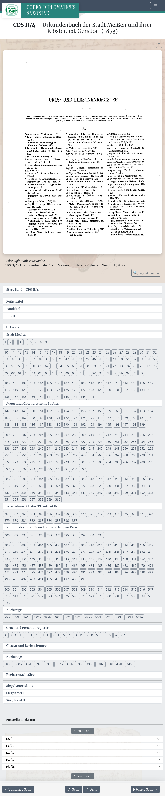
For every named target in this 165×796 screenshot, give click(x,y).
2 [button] (10, 342)
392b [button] (28, 664)
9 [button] (46, 342)
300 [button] (7, 479)
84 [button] (40, 373)
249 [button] (116, 448)
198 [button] (133, 424)
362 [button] (15, 514)
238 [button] (23, 448)
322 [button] (40, 486)
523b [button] (108, 617)
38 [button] (40, 359)
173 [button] (74, 418)
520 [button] (23, 596)
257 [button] (32, 455)
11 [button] (13, 352)
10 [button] (6, 352)
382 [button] (32, 520)
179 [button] (125, 418)
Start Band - (22, 289)
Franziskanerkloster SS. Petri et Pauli (33, 506)
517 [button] (150, 589)
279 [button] (66, 462)
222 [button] (40, 442)
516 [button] (142, 589)
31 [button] (148, 352)
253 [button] (150, 448)
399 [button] (99, 535)
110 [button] (91, 383)
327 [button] (83, 486)
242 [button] (57, 448)
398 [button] (91, 535)
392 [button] (40, 535)
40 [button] (53, 359)
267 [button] (116, 455)
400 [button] (7, 545)
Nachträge (14, 610)
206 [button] (57, 435)
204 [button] (40, 435)
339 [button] (32, 493)
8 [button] (41, 342)
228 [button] (91, 442)
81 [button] (19, 373)
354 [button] (7, 499)
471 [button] (150, 565)
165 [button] (7, 418)
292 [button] (23, 469)
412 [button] (108, 545)
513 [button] (116, 589)
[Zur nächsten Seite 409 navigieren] (145, 789)
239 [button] (32, 448)
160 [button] (116, 411)
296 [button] (57, 469)
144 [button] (74, 397)
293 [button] (32, 469)
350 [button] (125, 493)
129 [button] (99, 390)
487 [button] (133, 572)
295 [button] (49, 469)
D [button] (21, 635)
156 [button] (83, 411)
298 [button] (74, 469)
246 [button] (91, 448)
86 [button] (53, 373)
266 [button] (108, 455)
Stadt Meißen (16, 334)
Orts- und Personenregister (27, 628)
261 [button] (66, 455)
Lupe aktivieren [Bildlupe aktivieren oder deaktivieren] (146, 272)
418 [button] (7, 552)
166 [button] (15, 418)
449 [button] (116, 559)
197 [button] (125, 424)
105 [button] (49, 383)
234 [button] (142, 442)
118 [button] (7, 390)
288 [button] (142, 462)
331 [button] (116, 486)
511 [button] (99, 589)
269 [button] (133, 455)
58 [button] (19, 366)
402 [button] (23, 545)
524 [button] (57, 596)
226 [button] (74, 442)
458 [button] (40, 565)
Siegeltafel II (15, 700)
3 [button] (15, 342)
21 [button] (80, 352)
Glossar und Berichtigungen (27, 645)
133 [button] (133, 390)
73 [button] (121, 366)
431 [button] (116, 552)
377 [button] (142, 514)
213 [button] (116, 435)
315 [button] (133, 479)
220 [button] (23, 442)
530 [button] (108, 596)
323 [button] (49, 486)
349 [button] (116, 493)
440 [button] (40, 559)
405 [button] (49, 545)
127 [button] (83, 390)
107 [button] (66, 383)
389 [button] (15, 535)
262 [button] (74, 455)
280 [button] (74, 462)
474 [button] (23, 572)
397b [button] (59, 664)
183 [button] (7, 424)
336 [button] (7, 493)
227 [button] (83, 442)
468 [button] (125, 565)
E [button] (27, 635)
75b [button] (7, 617)
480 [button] (74, 572)
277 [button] (49, 462)
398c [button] (79, 664)
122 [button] (40, 390)
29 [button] (134, 352)
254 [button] (7, 455)
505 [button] (49, 589)
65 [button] (67, 366)
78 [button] (155, 366)
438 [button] (23, 559)
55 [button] (155, 359)
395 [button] (66, 535)
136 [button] (7, 397)
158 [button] (99, 411)
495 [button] (49, 579)
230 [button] (108, 442)
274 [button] (23, 462)
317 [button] (150, 479)
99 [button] (141, 373)
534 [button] (142, 596)
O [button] (76, 635)
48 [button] (107, 359)
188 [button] (49, 424)
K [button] (54, 635)
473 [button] (15, 572)
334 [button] (142, 486)
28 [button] (128, 352)
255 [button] (15, 455)
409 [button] (83, 545)
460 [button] (57, 565)
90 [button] (80, 373)
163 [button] (142, 411)
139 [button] (32, 397)
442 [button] (57, 559)
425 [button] (66, 552)
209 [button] (83, 435)
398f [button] (110, 664)
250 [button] (125, 448)
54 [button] (148, 359)
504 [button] (40, 589)
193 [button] (91, 424)
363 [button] (23, 514)
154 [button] (66, 411)
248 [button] (108, 448)
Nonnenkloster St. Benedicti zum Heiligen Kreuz (42, 527)
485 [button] (116, 572)
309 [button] (83, 479)
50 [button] (121, 359)
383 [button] (40, 520)
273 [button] (15, 462)
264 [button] (91, 455)
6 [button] (31, 342)
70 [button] (100, 366)
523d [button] (129, 617)
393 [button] (49, 535)
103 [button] (32, 383)
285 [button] (116, 462)
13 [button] (26, 352)
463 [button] (83, 565)
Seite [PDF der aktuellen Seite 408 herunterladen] (74, 789)
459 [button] (49, 565)
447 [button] (99, 559)
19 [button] (67, 352)
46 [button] (94, 359)
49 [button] (114, 359)
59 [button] (26, 366)
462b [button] (78, 617)
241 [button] (49, 448)
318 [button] (7, 486)
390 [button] (23, 535)
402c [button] (68, 617)
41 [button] (60, 359)
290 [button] (7, 469)
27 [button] (121, 352)
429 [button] (99, 552)
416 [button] (142, 545)
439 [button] (32, 559)
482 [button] (91, 572)
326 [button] (74, 486)
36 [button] (26, 359)
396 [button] (74, 535)
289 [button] (150, 462)
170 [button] (49, 418)
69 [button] (94, 366)
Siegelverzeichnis (19, 686)
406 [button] (57, 545)
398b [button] (69, 664)
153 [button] (57, 411)
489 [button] (150, 572)
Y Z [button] (123, 635)
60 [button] (33, 366)
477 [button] (49, 572)
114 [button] (125, 383)
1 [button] (5, 342)
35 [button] (19, 359)
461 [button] (66, 565)
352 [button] (142, 493)
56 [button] (6, 366)
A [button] (5, 635)
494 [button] (40, 579)
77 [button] (148, 366)
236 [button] (7, 448)
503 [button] (32, 589)
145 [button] (83, 397)
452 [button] (142, 559)
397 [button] (83, 535)
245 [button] (83, 448)
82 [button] (26, 373)
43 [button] (73, 359)
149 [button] (23, 411)
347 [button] (99, 493)
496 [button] (57, 579)
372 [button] (99, 514)
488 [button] (142, 572)
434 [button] (142, 552)
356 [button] (23, 499)
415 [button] (133, 545)
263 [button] (83, 455)
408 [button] (74, 545)
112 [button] (108, 383)
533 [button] (133, 596)
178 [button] (116, 418)
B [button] (11, 635)
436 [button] (7, 559)
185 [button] (23, 424)
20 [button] (73, 352)
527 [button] (83, 596)
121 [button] (32, 390)
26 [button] (114, 352)
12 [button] (19, 352)
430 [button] (108, 552)
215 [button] (133, 435)
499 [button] (83, 579)
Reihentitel (14, 301)
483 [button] (99, 572)
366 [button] (49, 514)
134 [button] (142, 390)
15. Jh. (10, 759)
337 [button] (15, 493)
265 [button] (99, 455)
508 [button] (74, 589)
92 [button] (94, 373)
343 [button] (66, 493)
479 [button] (66, 572)
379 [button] (7, 520)
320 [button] (23, 486)
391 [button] (32, 535)
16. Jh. (10, 766)
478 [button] (57, 572)
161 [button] (125, 411)
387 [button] (74, 520)
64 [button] (60, 366)
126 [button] (74, 390)
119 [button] (15, 390)
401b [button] (119, 664)
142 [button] (57, 397)
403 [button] (32, 545)
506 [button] (57, 589)
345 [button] (83, 493)
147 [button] (7, 411)
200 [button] (7, 435)
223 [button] (49, 442)
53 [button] (141, 359)
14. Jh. (10, 752)
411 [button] (99, 545)
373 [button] (108, 514)
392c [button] (38, 664)
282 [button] (91, 462)
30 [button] (141, 352)
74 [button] (128, 366)
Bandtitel (13, 309)
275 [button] (32, 462)
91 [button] (87, 373)
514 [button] (125, 589)
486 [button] (125, 572)
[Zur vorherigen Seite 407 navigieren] (18, 789)
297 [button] (66, 469)
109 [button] (83, 383)
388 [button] (7, 535)
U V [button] (108, 635)
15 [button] (40, 352)
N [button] (70, 635)
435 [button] (150, 552)
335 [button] (150, 486)
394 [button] (57, 535)
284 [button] (108, 462)
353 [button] (150, 493)
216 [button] (142, 435)
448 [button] (108, 559)
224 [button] (57, 442)
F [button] (31, 635)
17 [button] (53, 352)
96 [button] (121, 373)
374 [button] (116, 514)
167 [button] (23, 418)
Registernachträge (20, 674)
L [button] (59, 635)
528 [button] (91, 596)
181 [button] (142, 418)
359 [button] (49, 499)
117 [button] (150, 383)
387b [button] (47, 617)
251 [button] (133, 448)
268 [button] (125, 455)
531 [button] (116, 596)
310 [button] (91, 479)
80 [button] (13, 373)
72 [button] (114, 366)
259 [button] (49, 455)
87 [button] (60, 373)
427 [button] (83, 552)
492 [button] (23, 579)
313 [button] (116, 479)
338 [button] (23, 493)
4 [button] (20, 342)
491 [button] (15, 579)
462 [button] (74, 565)
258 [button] (40, 455)
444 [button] (74, 559)
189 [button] (57, 424)
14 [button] (33, 352)
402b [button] (57, 617)
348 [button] (108, 493)
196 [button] (116, 424)
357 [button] (32, 499)
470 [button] (142, 565)
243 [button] (66, 448)
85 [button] (46, 373)
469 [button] (133, 565)
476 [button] (40, 572)
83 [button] (33, 373)
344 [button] (74, 493)
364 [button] (32, 514)
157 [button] (91, 411)
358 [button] (40, 499)
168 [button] (32, 418)
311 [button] (99, 479)
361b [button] (26, 617)
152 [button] (49, 411)
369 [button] (74, 514)
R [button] (92, 635)
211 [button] (99, 435)
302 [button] (23, 479)
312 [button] (108, 479)
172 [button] (66, 418)
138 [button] (23, 397)
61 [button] (40, 366)
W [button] (116, 635)
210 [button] (91, 435)
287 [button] (133, 462)
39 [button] (46, 359)
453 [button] (150, 559)
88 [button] (67, 373)
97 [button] (128, 373)
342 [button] (57, 493)
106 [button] (57, 383)
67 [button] (80, 366)
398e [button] (100, 664)
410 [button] (91, 545)
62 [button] (46, 366)
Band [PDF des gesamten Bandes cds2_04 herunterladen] (91, 789)
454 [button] (7, 565)
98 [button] (134, 373)
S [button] (97, 635)
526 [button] (74, 596)
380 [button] (15, 520)
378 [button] (150, 514)
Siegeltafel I (15, 693)
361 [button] (7, 514)
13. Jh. (10, 745)
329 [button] (99, 486)
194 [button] (99, 424)
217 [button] (150, 435)
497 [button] (66, 579)
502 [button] (23, 589)
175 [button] (91, 418)
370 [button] (83, 514)
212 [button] (108, 435)
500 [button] (7, 589)
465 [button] (99, 565)
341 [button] (49, 493)
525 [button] (66, 596)
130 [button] (108, 390)
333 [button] (133, 486)
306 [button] (57, 479)
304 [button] (40, 479)
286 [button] (125, 462)
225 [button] (66, 442)
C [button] (16, 635)
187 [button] (40, 424)
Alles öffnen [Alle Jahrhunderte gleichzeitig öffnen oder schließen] (83, 731)
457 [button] (32, 565)
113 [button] (116, 383)
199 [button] (142, 424)
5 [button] (25, 342)
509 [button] (83, 589)
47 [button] (100, 359)
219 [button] (15, 442)
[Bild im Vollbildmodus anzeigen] (159, 45)
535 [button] (150, 596)
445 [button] (83, 559)
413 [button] (116, 545)
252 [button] (142, 448)
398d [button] (89, 664)
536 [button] (7, 603)
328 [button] (91, 486)
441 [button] (49, 559)
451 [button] (133, 559)
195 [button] (108, 424)
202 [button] (23, 435)
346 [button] (91, 493)
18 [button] (60, 352)
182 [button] (150, 418)
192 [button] (83, 424)
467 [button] (116, 565)
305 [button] (49, 479)
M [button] (64, 635)
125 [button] (66, 390)
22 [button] (87, 352)
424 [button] (57, 552)
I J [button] (48, 635)
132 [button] (125, 390)
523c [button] (119, 617)
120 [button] (23, 390)
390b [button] (18, 664)
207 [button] (66, 435)
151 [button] (40, 411)
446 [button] (91, 559)
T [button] (102, 635)
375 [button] (125, 514)
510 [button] (91, 589)
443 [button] (66, 559)
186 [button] (32, 424)
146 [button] (91, 397)
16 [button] (46, 352)
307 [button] (66, 479)
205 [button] (49, 435)
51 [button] (128, 359)
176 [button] (99, 418)
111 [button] (99, 383)
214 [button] (125, 435)
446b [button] (130, 664)
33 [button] (6, 359)
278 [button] (57, 462)
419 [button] (15, 552)
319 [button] (15, 486)
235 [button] (150, 442)
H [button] (42, 635)
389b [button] (8, 664)
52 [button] (134, 359)
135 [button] (150, 390)
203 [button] (32, 435)
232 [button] (125, 442)
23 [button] (94, 352)
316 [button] (142, 479)
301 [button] (15, 479)
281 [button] (83, 462)
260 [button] (57, 455)
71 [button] (107, 366)
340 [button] (40, 493)
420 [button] (23, 552)
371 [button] (91, 514)
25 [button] (107, 352)
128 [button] (91, 390)
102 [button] (23, 383)
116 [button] (142, 383)
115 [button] (133, 383)
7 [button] (36, 342)
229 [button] (99, 442)
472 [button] (7, 572)
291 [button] (15, 469)
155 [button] (74, 411)
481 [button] (83, 572)
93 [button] (100, 373)
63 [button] (53, 366)
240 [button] (40, 448)
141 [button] (49, 397)
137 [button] (15, 397)
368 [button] (66, 514)
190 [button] (66, 424)
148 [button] (15, 411)
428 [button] (91, 552)
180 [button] (133, 418)
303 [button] (32, 479)
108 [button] (74, 383)
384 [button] (49, 520)
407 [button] (66, 545)
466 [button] (108, 565)
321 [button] (32, 486)
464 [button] (91, 565)
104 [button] (40, 383)
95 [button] (114, 373)
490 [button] (7, 579)
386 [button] (66, 520)
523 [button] (49, 596)
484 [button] (108, 572)
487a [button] (88, 617)
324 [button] (57, 486)
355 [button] (15, 499)
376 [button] (133, 514)
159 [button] (108, 411)
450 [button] (125, 559)
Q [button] (86, 635)
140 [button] (40, 397)
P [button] (81, 635)
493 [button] (32, 579)
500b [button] (98, 617)
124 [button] (57, 390)
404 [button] (40, 545)
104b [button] (16, 617)
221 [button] (32, 442)
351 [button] (133, 493)
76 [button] (141, 366)
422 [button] (40, 552)
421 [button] (32, 552)
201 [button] (15, 435)
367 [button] (57, 514)
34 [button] (13, 359)
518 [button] (7, 596)
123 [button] (49, 390)
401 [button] (15, 545)
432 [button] (125, 552)
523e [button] (139, 617)
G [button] (37, 635)
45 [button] (87, 359)
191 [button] (74, 424)
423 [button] (49, 552)
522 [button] (40, 596)
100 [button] (7, 383)
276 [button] (40, 462)
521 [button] (32, 596)
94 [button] (107, 373)
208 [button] (74, 435)
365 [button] (40, 514)
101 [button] (15, 383)
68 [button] (87, 366)
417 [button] (150, 545)
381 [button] (23, 520)
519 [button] (15, 596)
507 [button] (66, 589)
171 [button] (57, 418)
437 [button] (15, 559)
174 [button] (83, 418)
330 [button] (108, 486)
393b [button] (48, 664)
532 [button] (125, 596)
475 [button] (32, 572)
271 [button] (150, 455)
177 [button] (108, 418)
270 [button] (142, 455)
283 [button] (99, 462)
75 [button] (134, 366)
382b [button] (37, 617)
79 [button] (6, 373)
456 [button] (23, 565)
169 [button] (40, 418)
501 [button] (15, 589)
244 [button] (74, 448)
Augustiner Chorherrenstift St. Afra (32, 403)
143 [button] (66, 397)
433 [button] (133, 552)
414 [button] (125, 545)
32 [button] (155, 352)
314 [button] (125, 479)
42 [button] (67, 359)
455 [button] (15, 565)
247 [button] (99, 448)
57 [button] (13, 366)
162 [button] (133, 411)
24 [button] (100, 352)
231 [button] (116, 442)
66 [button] (73, 366)
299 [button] (83, 469)
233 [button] (133, 442)
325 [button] (66, 486)
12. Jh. (10, 738)
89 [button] (73, 373)
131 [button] (116, 390)
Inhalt (10, 316)
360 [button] (57, 499)
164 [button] (150, 411)
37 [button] (33, 359)
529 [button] (99, 596)
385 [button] (57, 520)
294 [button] (40, 469)
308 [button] (74, 479)
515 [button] (133, 589)
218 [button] (7, 442)
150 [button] (32, 411)
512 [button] (108, 589)
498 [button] (74, 579)
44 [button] (80, 359)
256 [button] (23, 455)
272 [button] (7, 462)
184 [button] (15, 424)
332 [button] (125, 486)
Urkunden (13, 327)
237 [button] (15, 448)
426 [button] (74, 552)
